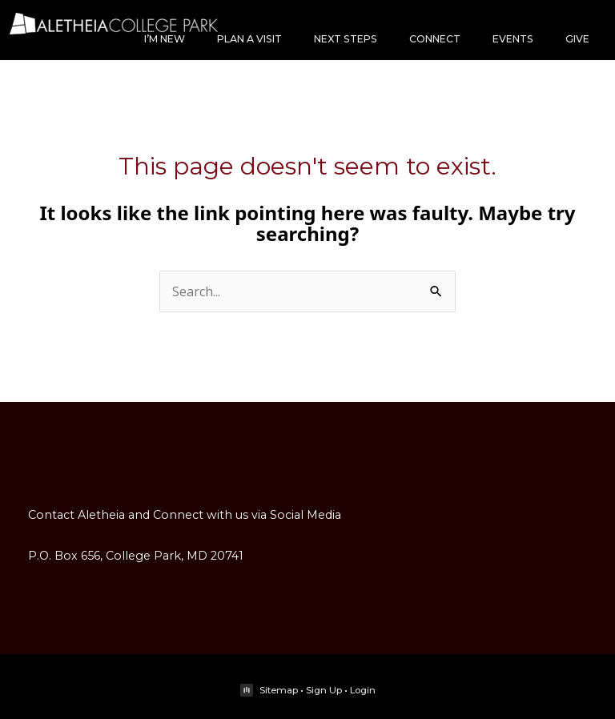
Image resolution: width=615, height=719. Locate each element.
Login (363, 690)
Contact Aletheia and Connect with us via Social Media (184, 515)
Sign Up (324, 690)
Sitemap (278, 690)
